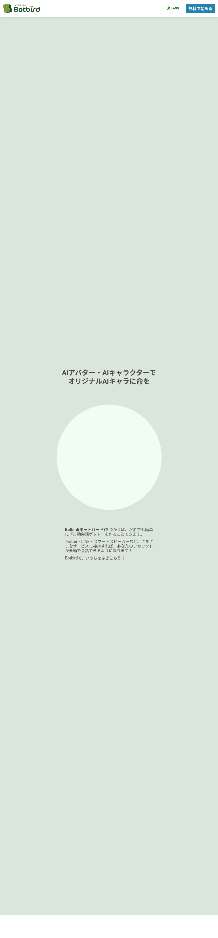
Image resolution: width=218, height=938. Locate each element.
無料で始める (200, 8)
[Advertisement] (109, 479)
